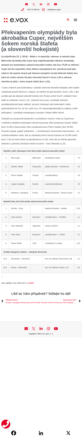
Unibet (30, 283)
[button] (68, 20)
